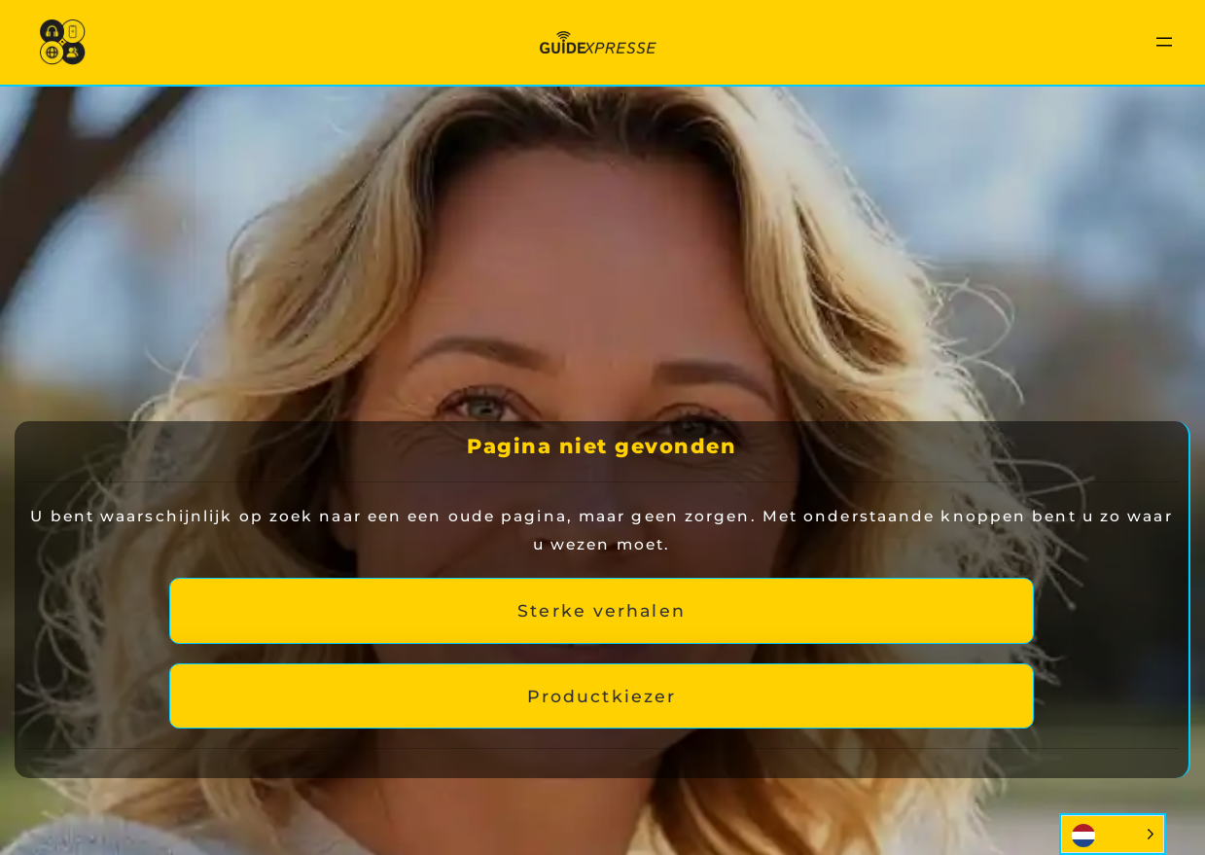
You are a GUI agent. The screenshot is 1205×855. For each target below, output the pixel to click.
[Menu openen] (1164, 41)
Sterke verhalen (601, 610)
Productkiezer (601, 696)
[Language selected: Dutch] (1112, 834)
